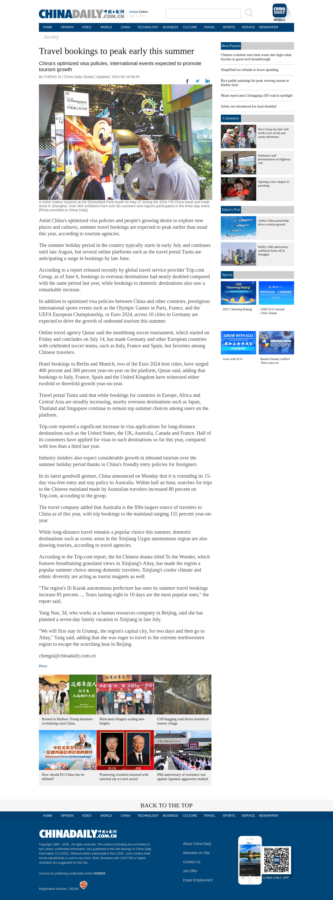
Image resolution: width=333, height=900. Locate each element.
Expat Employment (198, 880)
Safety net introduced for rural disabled (248, 106)
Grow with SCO (232, 359)
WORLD (106, 27)
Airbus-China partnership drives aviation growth (273, 222)
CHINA (125, 27)
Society (51, 37)
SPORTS (229, 27)
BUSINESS (170, 27)
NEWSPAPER (268, 27)
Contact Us (191, 862)
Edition (138, 12)
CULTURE (190, 27)
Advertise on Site (196, 853)
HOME (47, 27)
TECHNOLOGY (148, 27)
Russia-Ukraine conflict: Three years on (275, 361)
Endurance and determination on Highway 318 (274, 159)
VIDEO (86, 27)
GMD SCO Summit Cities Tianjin (272, 311)
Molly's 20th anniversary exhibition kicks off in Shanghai (273, 250)
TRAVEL (209, 27)
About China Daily (197, 844)
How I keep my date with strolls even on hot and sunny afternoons (273, 133)
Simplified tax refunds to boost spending (249, 70)
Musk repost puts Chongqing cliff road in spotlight (257, 95)
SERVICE (248, 27)
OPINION (67, 27)
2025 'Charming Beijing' (237, 309)
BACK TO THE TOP (166, 805)
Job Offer (190, 871)
